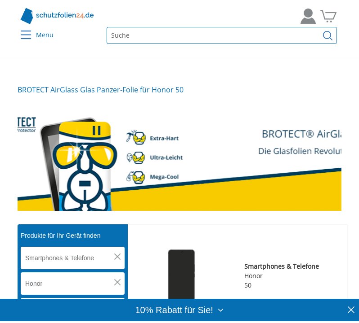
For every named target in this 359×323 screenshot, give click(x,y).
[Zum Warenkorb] (328, 16)
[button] (117, 256)
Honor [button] (33, 283)
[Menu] (20, 29)
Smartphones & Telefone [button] (59, 258)
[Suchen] (328, 35)
